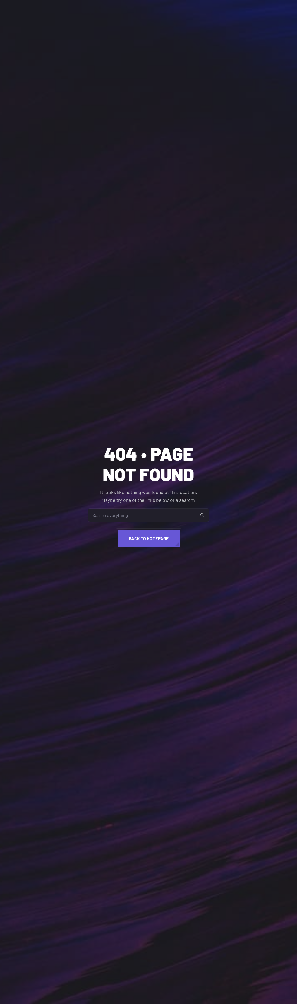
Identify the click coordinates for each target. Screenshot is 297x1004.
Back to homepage (149, 538)
